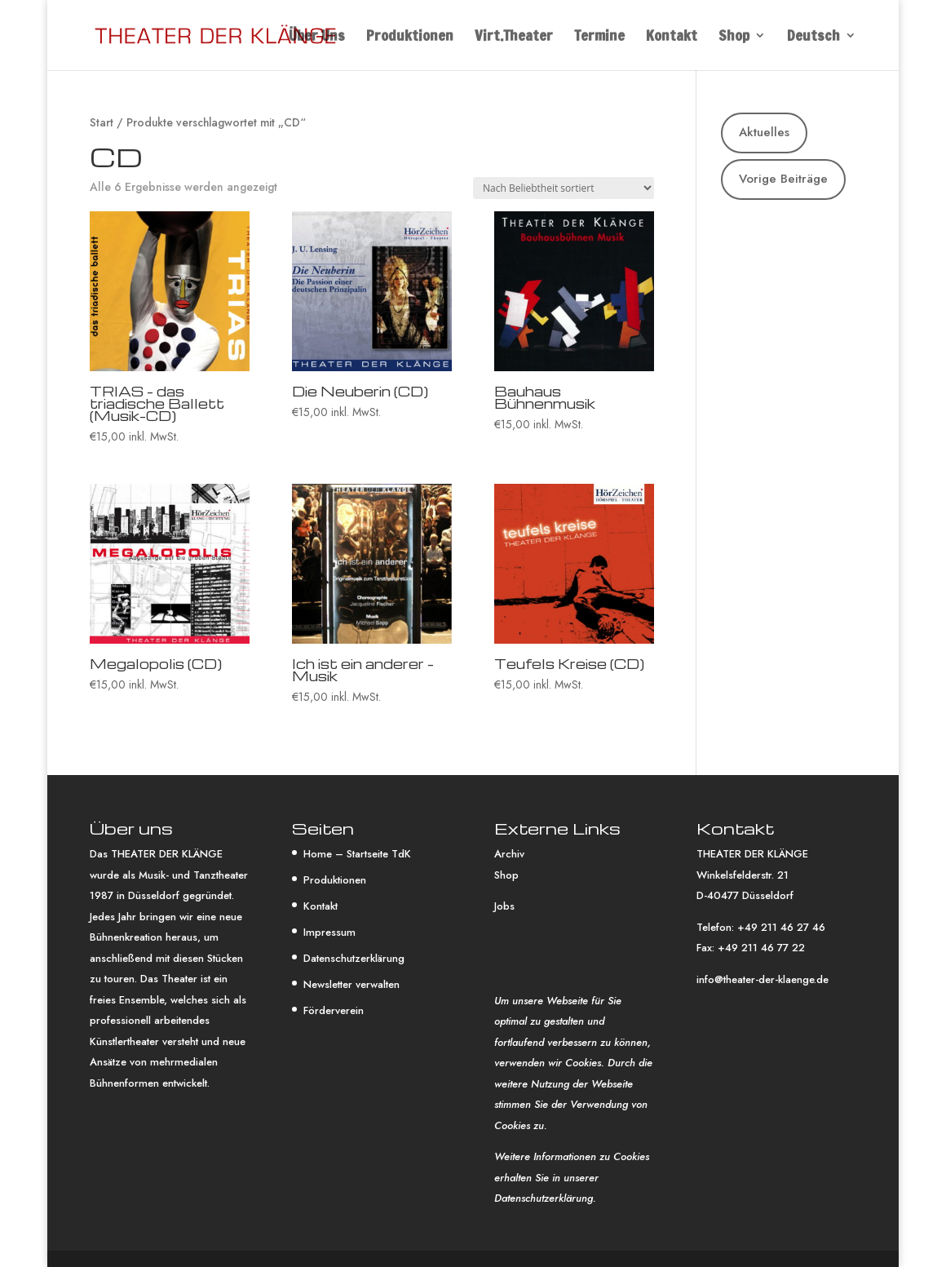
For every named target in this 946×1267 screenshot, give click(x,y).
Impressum (329, 932)
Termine (599, 37)
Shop (733, 37)
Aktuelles (764, 132)
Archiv (509, 854)
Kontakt (671, 37)
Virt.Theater (514, 37)
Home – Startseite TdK (357, 854)
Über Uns (317, 37)
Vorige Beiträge (783, 179)
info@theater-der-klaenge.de (762, 979)
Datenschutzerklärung (353, 958)
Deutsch (813, 37)
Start (101, 122)
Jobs (504, 906)
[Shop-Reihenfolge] (563, 188)
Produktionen (409, 37)
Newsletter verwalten (351, 984)
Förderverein (333, 1010)
